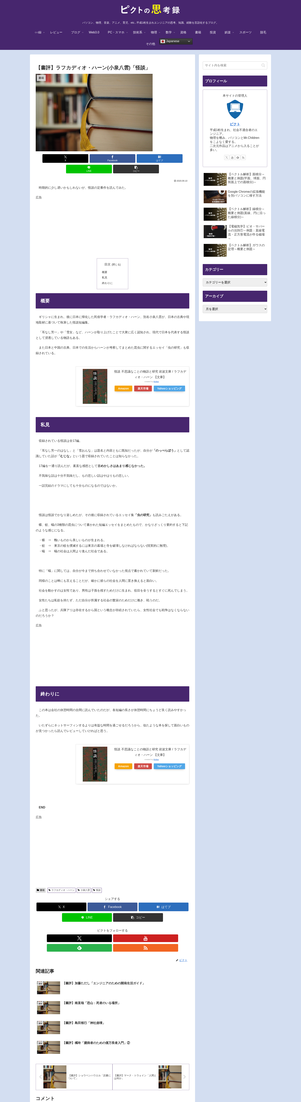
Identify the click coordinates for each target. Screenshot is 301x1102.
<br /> (52, 373)
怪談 (97, 879)
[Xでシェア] (61, 158)
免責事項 (123, 1089)
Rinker (156, 371)
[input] (235, 65)
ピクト (235, 124)
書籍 (41, 879)
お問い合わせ (172, 1089)
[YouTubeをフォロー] (108, 928)
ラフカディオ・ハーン (61, 879)
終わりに (107, 272)
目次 (107, 253)
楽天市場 (143, 377)
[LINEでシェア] (138, 158)
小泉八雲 (84, 879)
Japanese (169, 41)
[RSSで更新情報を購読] (126, 928)
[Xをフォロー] (99, 928)
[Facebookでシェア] (86, 158)
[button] (164, 158)
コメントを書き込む (112, 1053)
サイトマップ (192, 1089)
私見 (104, 266)
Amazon (123, 377)
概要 (104, 261)
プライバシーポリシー (146, 1089)
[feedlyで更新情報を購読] (117, 928)
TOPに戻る (107, 1089)
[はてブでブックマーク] (112, 158)
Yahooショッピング (169, 377)
